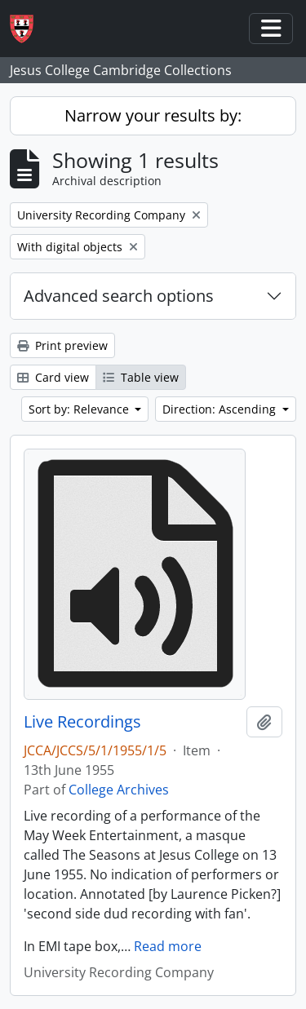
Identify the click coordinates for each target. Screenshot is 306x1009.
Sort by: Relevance (80, 409)
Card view (53, 377)
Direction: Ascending (220, 409)
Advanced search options (119, 296)
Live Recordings (82, 722)
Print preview (62, 345)
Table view (141, 377)
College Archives (119, 790)
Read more (168, 946)
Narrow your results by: (153, 115)
